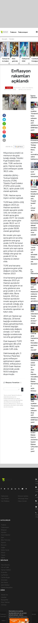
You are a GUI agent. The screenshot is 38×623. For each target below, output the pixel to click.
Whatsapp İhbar (23, 499)
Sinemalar (4, 580)
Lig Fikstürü (4, 575)
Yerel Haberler (5, 535)
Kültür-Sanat (5, 550)
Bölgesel (4, 530)
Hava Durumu (5, 565)
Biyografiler (4, 600)
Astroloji (3, 605)
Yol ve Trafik (5, 567)
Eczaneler (4, 572)
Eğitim (3, 558)
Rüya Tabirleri (5, 602)
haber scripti (32, 616)
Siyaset (3, 542)
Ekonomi (3, 545)
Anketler (3, 597)
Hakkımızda (4, 496)
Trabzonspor (23, 32)
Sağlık (3, 547)
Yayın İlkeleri (5, 499)
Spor (2, 537)
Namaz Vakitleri (6, 570)
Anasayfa (4, 39)
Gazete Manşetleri (7, 587)
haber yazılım (4, 618)
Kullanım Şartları (23, 496)
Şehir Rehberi (5, 585)
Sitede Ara (4, 595)
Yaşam (3, 555)
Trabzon (13, 32)
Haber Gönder (22, 501)
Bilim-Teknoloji (5, 540)
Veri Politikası (5, 501)
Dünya (3, 553)
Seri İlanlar (4, 582)
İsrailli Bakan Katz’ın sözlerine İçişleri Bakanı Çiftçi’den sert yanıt (34, 441)
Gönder (22, 389)
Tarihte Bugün (5, 577)
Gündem (11, 39)
